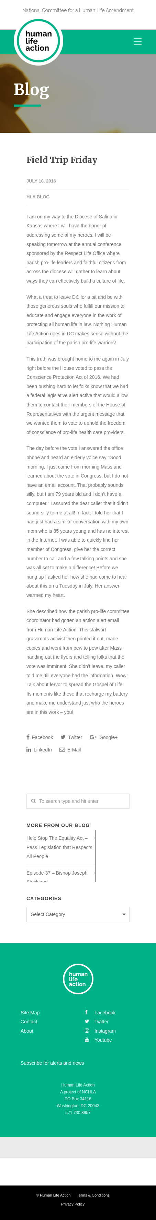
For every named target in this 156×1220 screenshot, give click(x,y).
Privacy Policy (73, 1204)
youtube (98, 1040)
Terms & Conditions (93, 1195)
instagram (100, 1031)
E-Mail (70, 749)
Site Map (30, 1012)
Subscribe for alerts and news (52, 1063)
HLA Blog (37, 196)
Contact (29, 1021)
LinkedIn (39, 749)
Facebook (39, 737)
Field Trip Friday (61, 160)
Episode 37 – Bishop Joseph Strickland (56, 877)
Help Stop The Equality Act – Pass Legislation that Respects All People (59, 847)
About (27, 1031)
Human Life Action (55, 1195)
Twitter (71, 737)
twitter (97, 1021)
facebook (100, 1012)
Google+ (104, 737)
